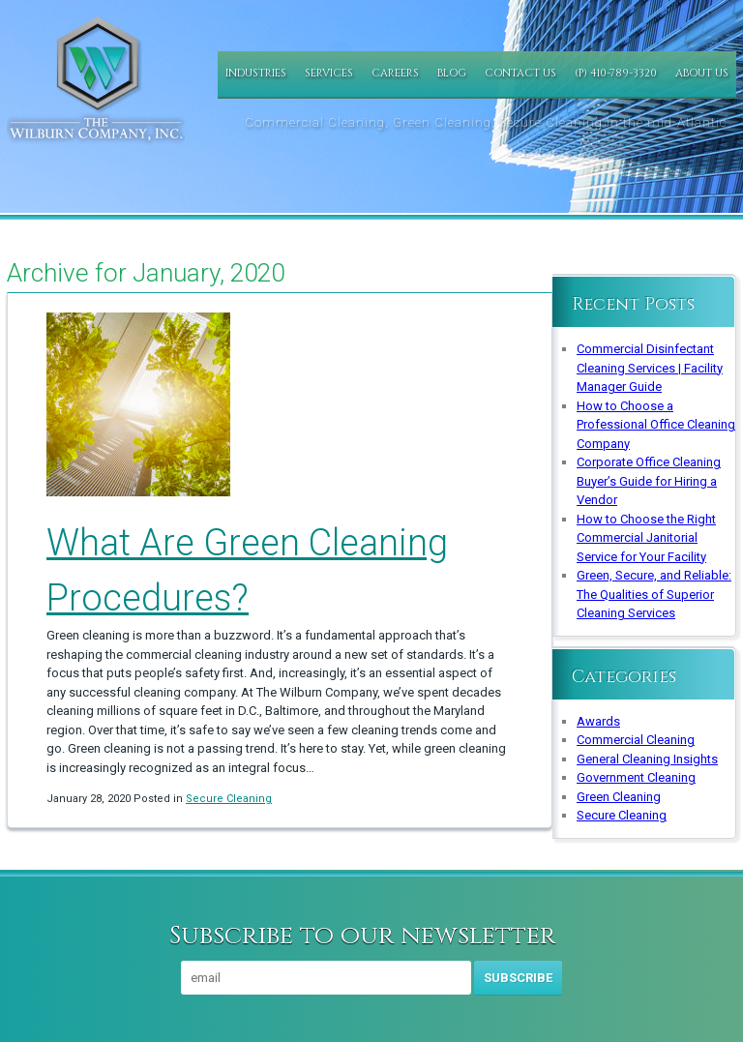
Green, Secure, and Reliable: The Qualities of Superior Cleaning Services (654, 594)
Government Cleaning (636, 777)
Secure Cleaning (229, 798)
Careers (395, 73)
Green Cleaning (619, 796)
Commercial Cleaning (636, 739)
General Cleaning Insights (647, 759)
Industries (255, 73)
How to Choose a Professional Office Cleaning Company (656, 425)
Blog (451, 73)
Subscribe (518, 977)
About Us (701, 73)
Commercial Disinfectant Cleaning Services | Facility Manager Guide (650, 368)
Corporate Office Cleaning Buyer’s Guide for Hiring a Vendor (649, 481)
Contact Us (520, 73)
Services (329, 73)
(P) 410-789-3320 (616, 73)
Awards (598, 721)
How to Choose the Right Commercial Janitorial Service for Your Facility (646, 538)
